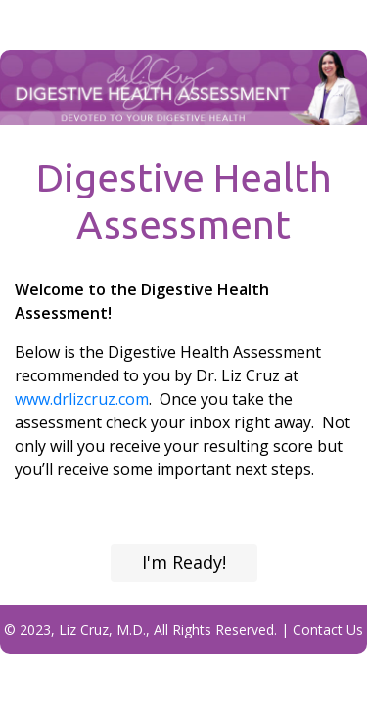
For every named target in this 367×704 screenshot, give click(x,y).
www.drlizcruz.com (82, 399)
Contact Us (328, 629)
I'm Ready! (184, 562)
